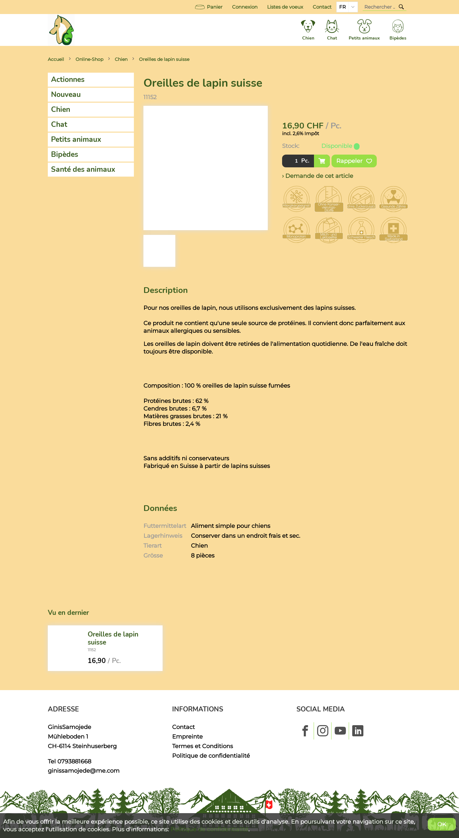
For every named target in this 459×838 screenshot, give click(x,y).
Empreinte (187, 736)
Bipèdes (64, 154)
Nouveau (66, 94)
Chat (59, 124)
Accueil (56, 59)
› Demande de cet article (317, 175)
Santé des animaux (83, 169)
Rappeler (354, 161)
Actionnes (67, 79)
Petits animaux (76, 139)
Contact (322, 7)
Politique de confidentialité (211, 755)
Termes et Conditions (202, 746)
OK (441, 824)
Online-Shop (89, 59)
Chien (121, 59)
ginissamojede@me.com (84, 770)
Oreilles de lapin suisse (164, 59)
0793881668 (74, 761)
